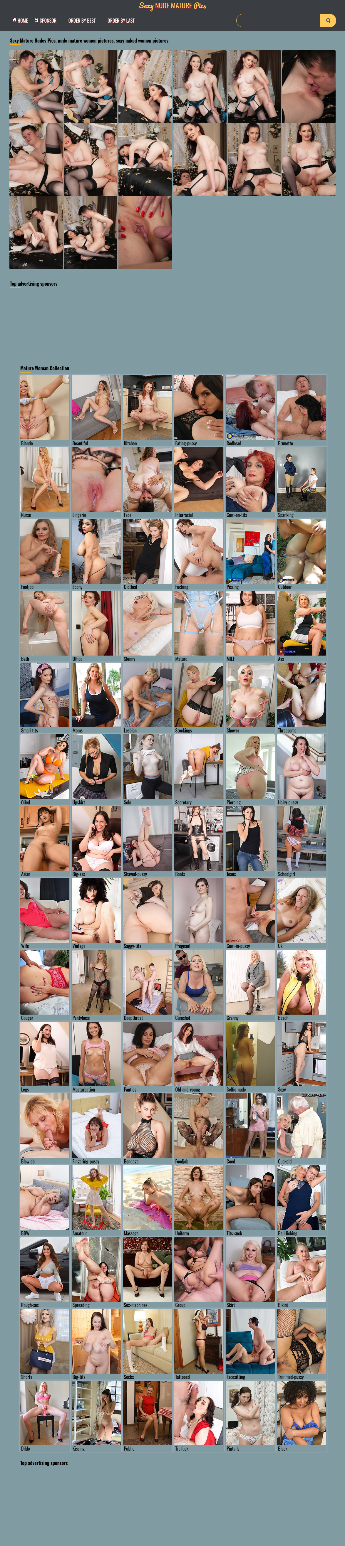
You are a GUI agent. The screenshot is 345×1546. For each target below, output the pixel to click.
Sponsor (47, 20)
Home (22, 20)
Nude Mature (172, 5)
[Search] (286, 20)
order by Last (121, 20)
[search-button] (328, 20)
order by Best (82, 20)
